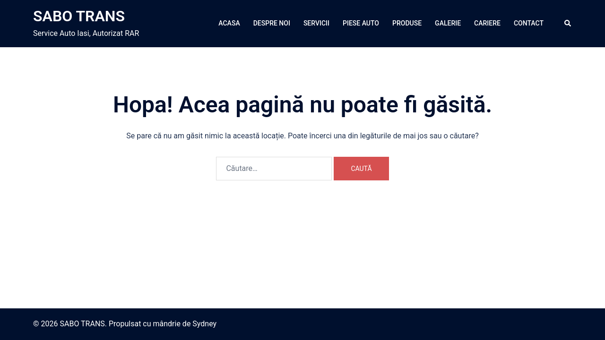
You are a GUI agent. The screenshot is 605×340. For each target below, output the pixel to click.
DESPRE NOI (271, 23)
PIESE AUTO (361, 23)
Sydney (204, 323)
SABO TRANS (79, 16)
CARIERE (487, 23)
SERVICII (316, 23)
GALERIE (448, 23)
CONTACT (529, 23)
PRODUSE (407, 23)
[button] (568, 23)
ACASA (229, 23)
